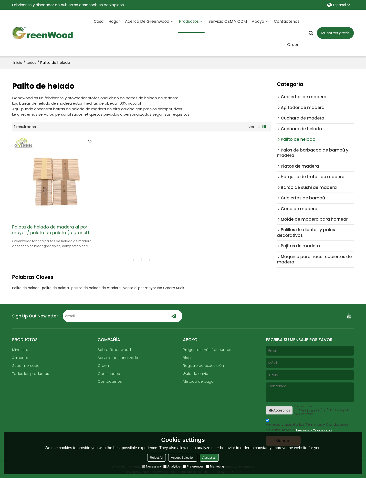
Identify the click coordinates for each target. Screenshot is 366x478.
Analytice (171, 466)
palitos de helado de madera (96, 287)
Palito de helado (26, 287)
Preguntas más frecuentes (207, 349)
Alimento (20, 357)
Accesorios (279, 410)
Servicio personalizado (118, 357)
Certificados (109, 373)
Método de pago (198, 381)
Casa (99, 21)
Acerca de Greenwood (147, 21)
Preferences (193, 466)
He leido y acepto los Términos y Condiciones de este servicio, (307, 426)
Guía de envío (195, 373)
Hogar (114, 21)
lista (258, 126)
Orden (293, 44)
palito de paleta (55, 287)
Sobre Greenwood (114, 349)
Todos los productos (30, 373)
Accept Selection (183, 457)
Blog (187, 357)
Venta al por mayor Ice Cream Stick (153, 287)
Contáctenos (286, 21)
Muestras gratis (335, 32)
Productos (191, 26)
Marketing (215, 466)
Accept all (209, 457)
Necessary (151, 466)
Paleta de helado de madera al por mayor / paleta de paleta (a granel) (50, 230)
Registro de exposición (203, 365)
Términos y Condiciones (314, 430)
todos (31, 62)
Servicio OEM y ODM (228, 21)
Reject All (156, 457)
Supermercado (26, 365)
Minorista (20, 349)
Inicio (17, 62)
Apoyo (258, 21)
